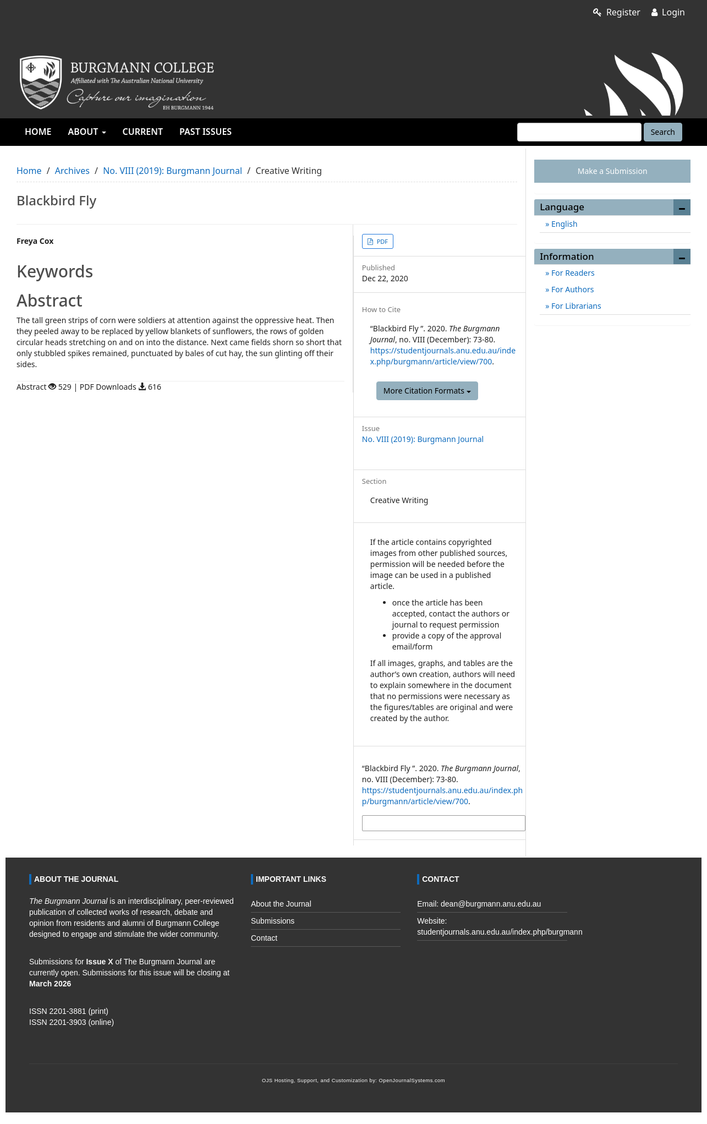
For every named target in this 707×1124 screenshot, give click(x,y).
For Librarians (575, 306)
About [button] (87, 132)
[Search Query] (579, 132)
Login (668, 12)
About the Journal (281, 903)
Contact (264, 938)
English (563, 224)
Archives (72, 171)
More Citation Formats (427, 390)
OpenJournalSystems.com (412, 1080)
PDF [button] (381, 241)
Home (38, 132)
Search (663, 132)
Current (143, 132)
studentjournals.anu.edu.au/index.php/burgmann (499, 931)
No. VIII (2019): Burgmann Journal (172, 171)
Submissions (272, 920)
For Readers (571, 273)
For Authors (571, 289)
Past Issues (205, 132)
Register (616, 12)
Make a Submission (613, 171)
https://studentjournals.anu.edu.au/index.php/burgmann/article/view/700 (443, 356)
